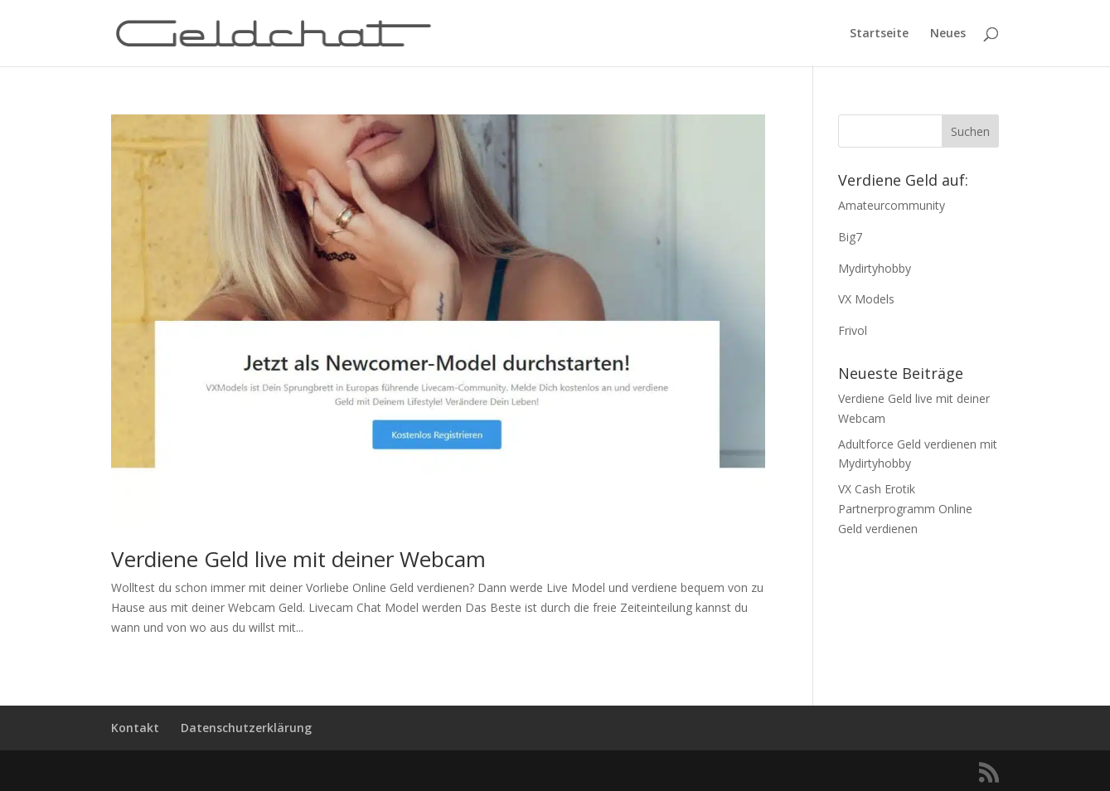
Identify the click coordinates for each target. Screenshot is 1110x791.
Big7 (850, 237)
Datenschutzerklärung (246, 727)
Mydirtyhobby (874, 268)
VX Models (866, 299)
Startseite (879, 34)
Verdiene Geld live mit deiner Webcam (298, 559)
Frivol (852, 330)
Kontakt (135, 727)
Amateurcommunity (891, 205)
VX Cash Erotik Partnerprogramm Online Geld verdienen (905, 508)
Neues (948, 34)
